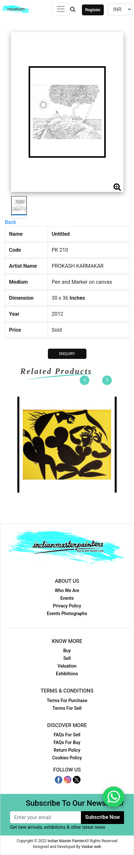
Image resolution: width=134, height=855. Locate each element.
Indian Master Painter (66, 841)
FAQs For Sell (67, 734)
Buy (67, 650)
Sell (67, 658)
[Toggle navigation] (61, 9)
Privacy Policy (67, 605)
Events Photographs (67, 613)
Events (67, 598)
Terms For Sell (66, 708)
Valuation (67, 666)
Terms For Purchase (67, 700)
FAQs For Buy (67, 742)
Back (10, 222)
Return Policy (67, 750)
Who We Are (67, 590)
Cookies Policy (67, 757)
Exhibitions (67, 673)
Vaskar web (91, 846)
